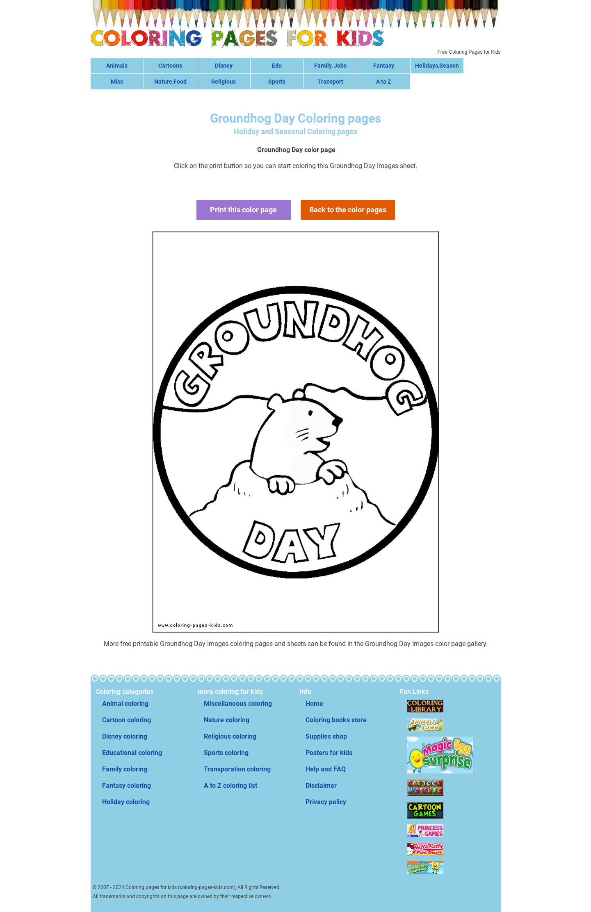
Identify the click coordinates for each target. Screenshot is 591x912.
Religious (223, 81)
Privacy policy (326, 802)
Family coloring (124, 769)
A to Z (383, 81)
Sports (276, 81)
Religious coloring (230, 736)
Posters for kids (329, 753)
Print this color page (243, 209)
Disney (224, 65)
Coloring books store (336, 720)
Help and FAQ (326, 769)
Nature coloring (226, 720)
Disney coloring (124, 736)
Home (314, 703)
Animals (117, 65)
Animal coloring (125, 703)
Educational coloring (132, 753)
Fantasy (383, 65)
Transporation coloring (237, 769)
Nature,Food (170, 81)
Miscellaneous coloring (238, 703)
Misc (117, 81)
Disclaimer (321, 785)
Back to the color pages (347, 209)
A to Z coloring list (230, 785)
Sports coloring (226, 753)
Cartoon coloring (126, 720)
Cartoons (170, 65)
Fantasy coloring (126, 785)
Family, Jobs (330, 65)
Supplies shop (326, 736)
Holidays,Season (437, 65)
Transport (330, 81)
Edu (277, 65)
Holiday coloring (126, 802)
